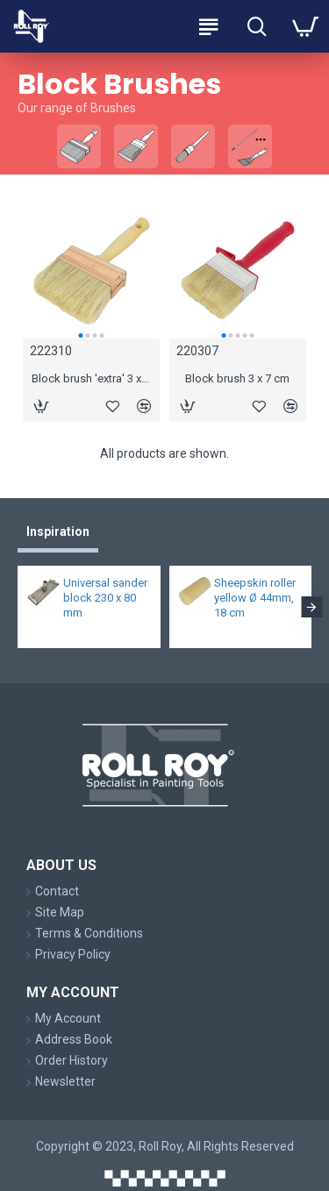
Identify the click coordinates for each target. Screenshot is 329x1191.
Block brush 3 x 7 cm (237, 378)
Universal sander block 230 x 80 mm (105, 597)
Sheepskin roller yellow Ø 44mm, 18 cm (255, 597)
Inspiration (57, 531)
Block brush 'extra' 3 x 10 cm (91, 378)
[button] (80, 335)
